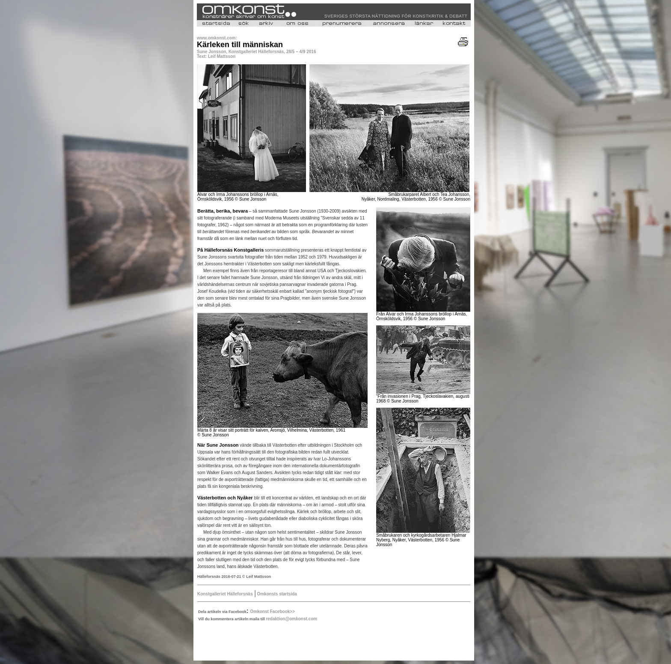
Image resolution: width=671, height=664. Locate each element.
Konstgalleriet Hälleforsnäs (224, 594)
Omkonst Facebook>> (272, 611)
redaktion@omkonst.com (291, 618)
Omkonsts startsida (276, 594)
